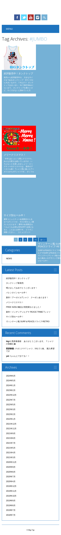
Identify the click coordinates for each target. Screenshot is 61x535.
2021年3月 (10, 457)
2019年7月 (10, 510)
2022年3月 (10, 409)
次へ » (42, 239)
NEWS (9, 258)
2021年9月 (10, 433)
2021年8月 (10, 438)
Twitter (24, 17)
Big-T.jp (30, 7)
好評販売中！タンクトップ (18, 73)
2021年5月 (10, 448)
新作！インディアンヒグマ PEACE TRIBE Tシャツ (28, 312)
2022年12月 (11, 395)
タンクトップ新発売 (49, 50)
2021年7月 (10, 443)
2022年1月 (10, 419)
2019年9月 (10, 500)
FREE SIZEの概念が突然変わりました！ (23, 307)
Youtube (31, 17)
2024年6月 (10, 376)
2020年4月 (10, 481)
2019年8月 (10, 505)
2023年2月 (10, 390)
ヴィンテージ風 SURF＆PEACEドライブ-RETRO (27, 321)
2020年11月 (11, 462)
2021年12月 (11, 424)
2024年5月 (10, 380)
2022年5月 (10, 404)
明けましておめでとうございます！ (21, 288)
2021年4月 (10, 452)
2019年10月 (11, 496)
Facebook (17, 17)
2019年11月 (11, 491)
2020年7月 (10, 476)
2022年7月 (10, 400)
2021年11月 (11, 428)
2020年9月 (10, 467)
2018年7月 (10, 515)
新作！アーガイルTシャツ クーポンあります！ (27, 297)
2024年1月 (10, 385)
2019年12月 (11, 486)
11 (36, 239)
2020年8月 (10, 472)
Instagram (38, 17)
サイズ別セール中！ (15, 183)
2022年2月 (10, 414)
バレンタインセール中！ (17, 102)
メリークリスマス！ (15, 154)
